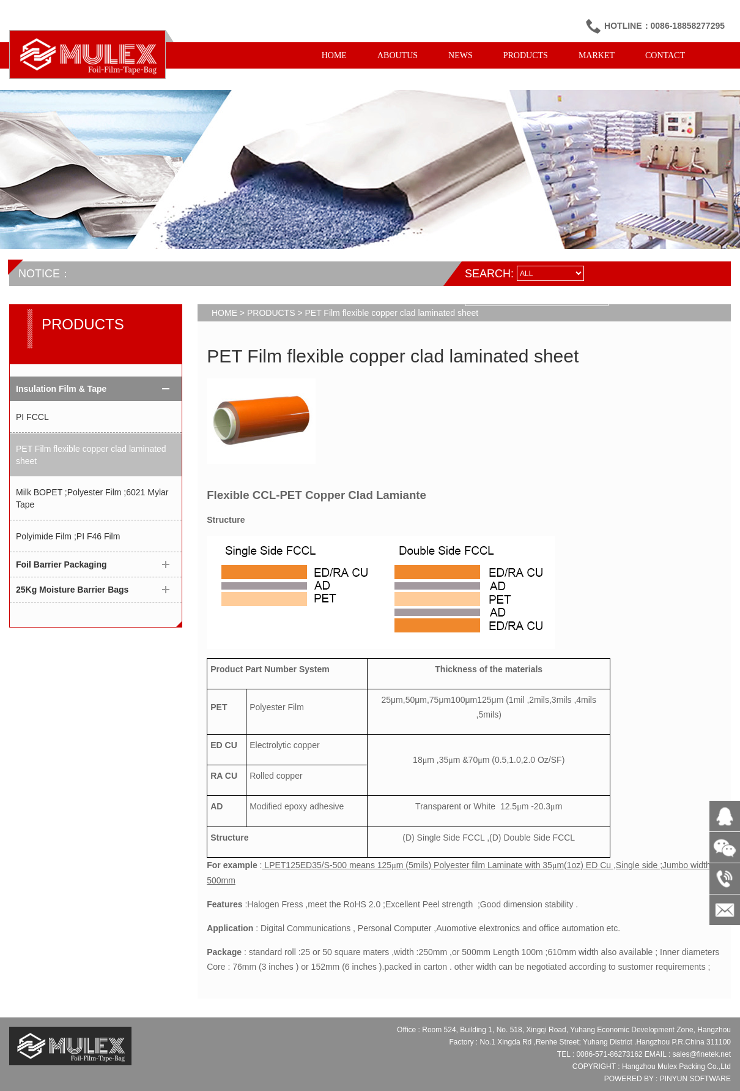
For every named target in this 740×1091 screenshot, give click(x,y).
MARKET (597, 55)
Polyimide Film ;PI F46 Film (68, 536)
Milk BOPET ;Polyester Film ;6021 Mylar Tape (92, 498)
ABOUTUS (397, 55)
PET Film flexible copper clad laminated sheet (91, 455)
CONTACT (665, 55)
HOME (334, 55)
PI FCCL (32, 417)
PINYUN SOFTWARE (695, 1078)
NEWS (460, 55)
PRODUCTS (525, 55)
